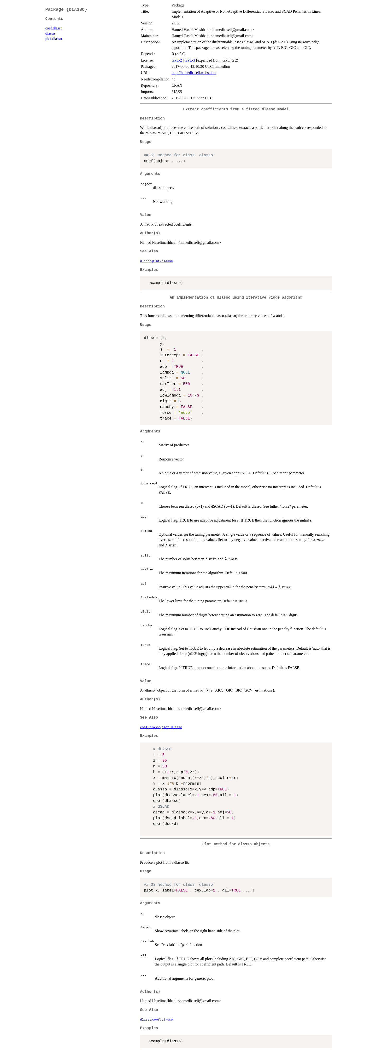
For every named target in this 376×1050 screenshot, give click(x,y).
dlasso (50, 33)
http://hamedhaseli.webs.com (193, 73)
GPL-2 (176, 60)
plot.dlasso (53, 39)
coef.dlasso (54, 28)
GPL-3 (190, 60)
